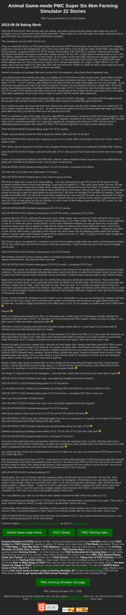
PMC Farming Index (95, 532)
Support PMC (75, 596)
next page (25, 523)
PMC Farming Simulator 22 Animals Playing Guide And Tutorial (67, 568)
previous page (79, 523)
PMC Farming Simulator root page (63, 582)
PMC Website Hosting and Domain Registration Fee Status (59, 599)
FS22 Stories (61, 532)
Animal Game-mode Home (45, 523)
